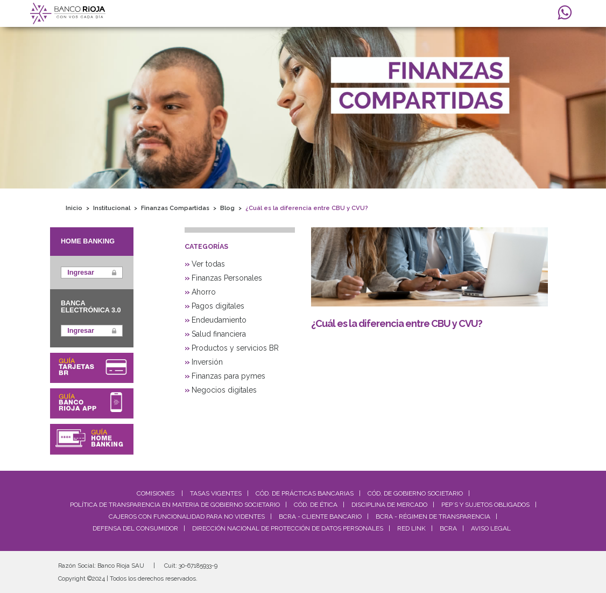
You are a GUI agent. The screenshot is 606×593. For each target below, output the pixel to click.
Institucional (111, 208)
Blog (227, 208)
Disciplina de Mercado (389, 504)
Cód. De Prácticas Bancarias (305, 493)
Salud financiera (219, 334)
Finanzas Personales (227, 278)
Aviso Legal (491, 528)
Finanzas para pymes (228, 376)
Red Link (411, 528)
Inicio (74, 208)
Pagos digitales (218, 306)
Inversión (207, 362)
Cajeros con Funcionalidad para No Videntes (187, 516)
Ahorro (204, 292)
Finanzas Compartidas (175, 208)
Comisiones (155, 493)
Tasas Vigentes (216, 493)
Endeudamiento (219, 320)
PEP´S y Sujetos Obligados (485, 504)
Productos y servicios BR (235, 348)
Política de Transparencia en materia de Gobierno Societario (175, 504)
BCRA (448, 528)
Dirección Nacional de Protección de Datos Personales (287, 528)
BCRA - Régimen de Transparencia (433, 516)
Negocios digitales (224, 390)
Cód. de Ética (315, 504)
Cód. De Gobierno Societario (415, 493)
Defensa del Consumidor (135, 528)
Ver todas (208, 264)
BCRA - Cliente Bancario (320, 516)
